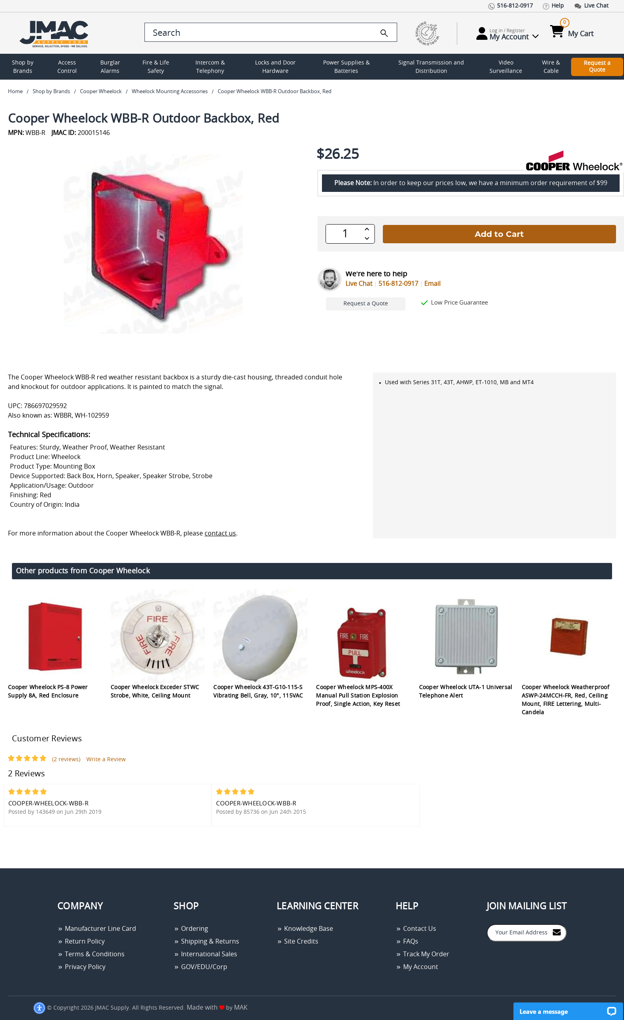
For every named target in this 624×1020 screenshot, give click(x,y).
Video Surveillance (505, 67)
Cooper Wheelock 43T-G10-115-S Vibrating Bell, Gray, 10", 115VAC (258, 692)
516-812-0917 (398, 284)
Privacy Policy (81, 967)
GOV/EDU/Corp (200, 967)
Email (432, 284)
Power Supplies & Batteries (346, 67)
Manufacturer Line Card (96, 929)
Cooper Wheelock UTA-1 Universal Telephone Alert (466, 692)
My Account (417, 967)
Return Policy (81, 941)
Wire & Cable (551, 67)
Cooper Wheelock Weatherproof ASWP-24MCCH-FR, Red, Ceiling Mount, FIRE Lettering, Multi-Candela (565, 700)
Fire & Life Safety (155, 67)
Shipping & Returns (206, 941)
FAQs (407, 941)
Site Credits (297, 941)
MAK (241, 1007)
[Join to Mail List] (557, 932)
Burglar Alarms (110, 67)
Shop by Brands (22, 67)
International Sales (205, 954)
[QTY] (345, 234)
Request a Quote (597, 67)
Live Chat (358, 284)
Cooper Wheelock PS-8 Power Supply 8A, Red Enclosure (48, 692)
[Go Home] (55, 33)
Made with (205, 1007)
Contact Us (416, 929)
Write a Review (106, 759)
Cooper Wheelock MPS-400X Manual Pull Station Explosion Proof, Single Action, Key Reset (358, 696)
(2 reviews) (66, 759)
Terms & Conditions (91, 954)
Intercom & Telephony (210, 67)
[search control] (270, 32)
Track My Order (422, 954)
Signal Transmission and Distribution (431, 67)
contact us (220, 533)
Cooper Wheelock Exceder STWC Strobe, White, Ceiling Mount (155, 692)
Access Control (67, 67)
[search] (384, 33)
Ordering (191, 929)
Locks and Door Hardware (275, 67)
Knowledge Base (305, 929)
